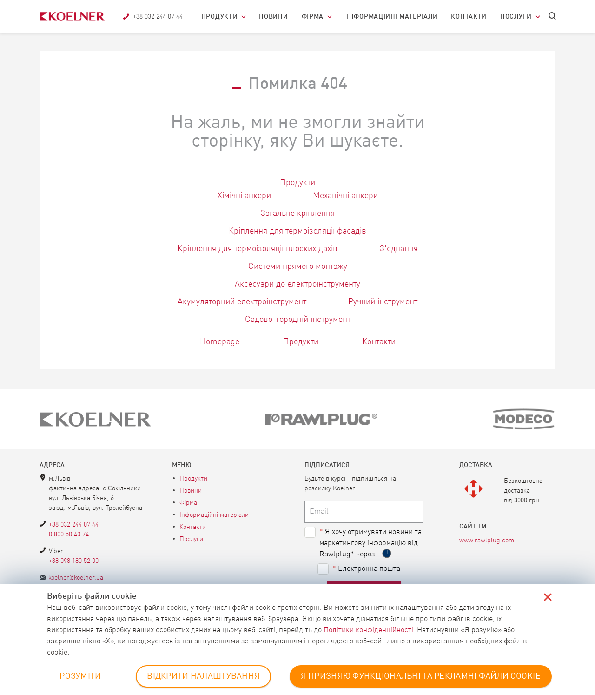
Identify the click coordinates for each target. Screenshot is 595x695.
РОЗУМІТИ (80, 676)
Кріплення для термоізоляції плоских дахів (257, 249)
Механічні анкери (345, 196)
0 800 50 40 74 (69, 534)
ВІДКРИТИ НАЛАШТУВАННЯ (203, 676)
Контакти (469, 16)
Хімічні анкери (244, 196)
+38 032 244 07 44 (74, 524)
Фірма (313, 16)
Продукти (219, 16)
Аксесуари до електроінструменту (297, 284)
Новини (273, 16)
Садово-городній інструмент (297, 319)
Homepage (219, 342)
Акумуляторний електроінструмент (242, 302)
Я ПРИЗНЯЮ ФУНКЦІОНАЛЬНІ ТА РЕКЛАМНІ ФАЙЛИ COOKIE (421, 676)
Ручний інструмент (382, 302)
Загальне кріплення (297, 213)
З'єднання (398, 249)
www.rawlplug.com (486, 540)
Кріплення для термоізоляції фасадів (297, 231)
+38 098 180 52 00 (74, 561)
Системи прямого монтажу (297, 266)
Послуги (516, 16)
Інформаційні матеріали (392, 16)
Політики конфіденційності (368, 630)
